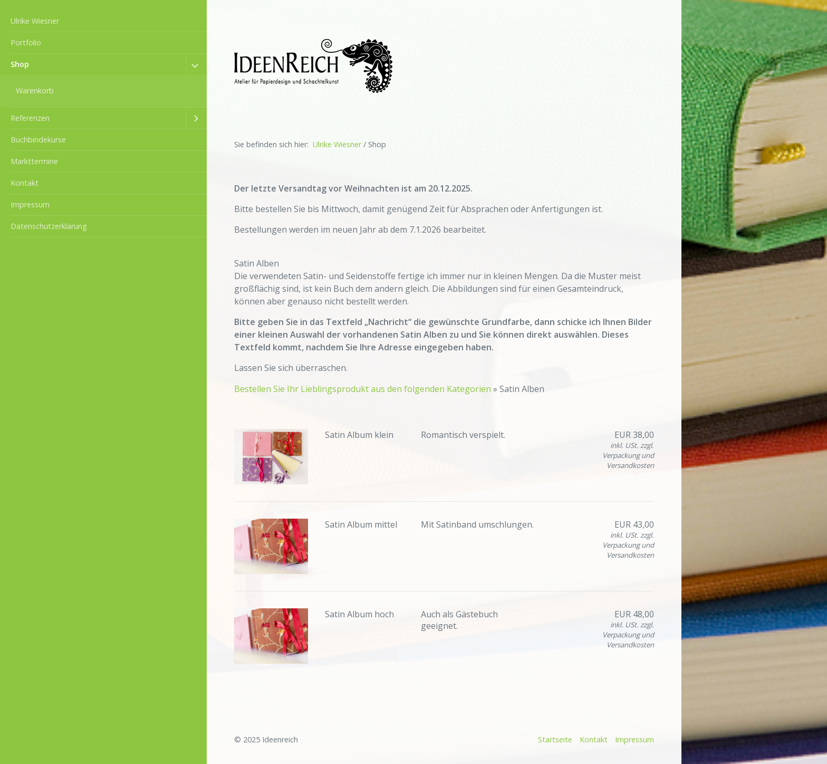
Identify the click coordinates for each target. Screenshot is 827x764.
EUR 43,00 (634, 524)
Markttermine (34, 161)
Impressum (30, 204)
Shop (20, 64)
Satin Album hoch (359, 614)
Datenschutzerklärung (49, 226)
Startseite (555, 739)
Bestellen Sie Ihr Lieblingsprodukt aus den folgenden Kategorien (363, 389)
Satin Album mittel (361, 524)
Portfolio (26, 42)
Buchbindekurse (38, 140)
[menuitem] (103, 21)
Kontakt (25, 183)
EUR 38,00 (634, 435)
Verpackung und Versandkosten (628, 460)
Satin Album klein (359, 435)
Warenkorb (35, 90)
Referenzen (30, 118)
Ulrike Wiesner (35, 21)
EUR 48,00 (634, 614)
